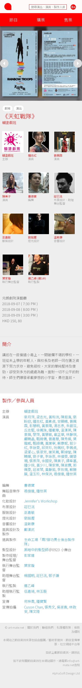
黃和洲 (54, 416)
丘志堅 (29, 430)
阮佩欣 (59, 447)
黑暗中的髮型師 (36, 549)
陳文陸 (34, 611)
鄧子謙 (54, 575)
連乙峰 (29, 585)
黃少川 (41, 465)
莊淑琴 (38, 469)
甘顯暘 (62, 421)
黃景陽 (47, 425)
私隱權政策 (64, 627)
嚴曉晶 (29, 438)
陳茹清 (66, 416)
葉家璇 (6, 278)
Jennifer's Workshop (40, 501)
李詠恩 (50, 456)
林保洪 (47, 473)
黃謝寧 (50, 443)
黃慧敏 (47, 434)
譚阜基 (71, 460)
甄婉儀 (41, 438)
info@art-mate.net (71, 663)
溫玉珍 (34, 473)
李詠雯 (34, 447)
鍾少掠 (29, 465)
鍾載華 (54, 430)
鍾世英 (71, 473)
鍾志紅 (32, 155)
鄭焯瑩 (66, 452)
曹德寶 (32, 196)
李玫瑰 (62, 469)
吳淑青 (62, 607)
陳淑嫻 (66, 465)
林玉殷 (41, 591)
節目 (13, 20)
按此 (77, 652)
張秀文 (50, 607)
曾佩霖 (58, 155)
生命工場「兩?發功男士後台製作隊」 (49, 542)
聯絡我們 (47, 627)
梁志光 (41, 416)
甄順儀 (38, 443)
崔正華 (59, 434)
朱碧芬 (71, 425)
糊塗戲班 (9, 122)
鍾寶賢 (41, 601)
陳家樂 (54, 465)
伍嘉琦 (29, 591)
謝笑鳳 (54, 452)
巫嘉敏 (6, 237)
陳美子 (6, 196)
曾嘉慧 (54, 438)
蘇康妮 (62, 443)
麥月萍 (29, 416)
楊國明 (29, 575)
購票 (41, 20)
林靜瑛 (71, 434)
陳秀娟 (66, 438)
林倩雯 (62, 456)
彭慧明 (34, 425)
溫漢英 (66, 430)
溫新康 (29, 523)
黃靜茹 (50, 469)
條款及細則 (75, 629)
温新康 (58, 237)
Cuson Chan (33, 607)
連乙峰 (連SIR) (37, 278)
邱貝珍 (47, 447)
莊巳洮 (58, 196)
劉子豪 (38, 456)
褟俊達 (59, 473)
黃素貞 (50, 421)
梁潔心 (29, 452)
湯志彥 (59, 425)
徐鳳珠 (41, 430)
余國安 (47, 460)
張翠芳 (41, 452)
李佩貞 (71, 447)
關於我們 (33, 627)
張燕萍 (34, 460)
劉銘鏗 (32, 237)
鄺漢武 (29, 529)
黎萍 (36, 434)
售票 (68, 20)
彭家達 (29, 555)
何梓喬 (29, 601)
